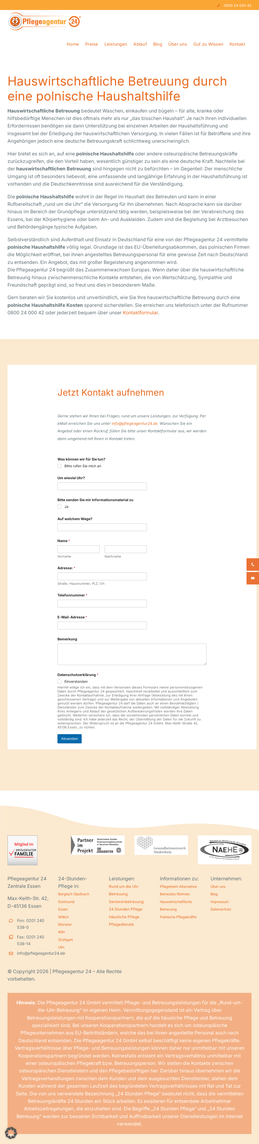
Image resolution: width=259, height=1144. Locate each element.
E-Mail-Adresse (72, 617)
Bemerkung (67, 639)
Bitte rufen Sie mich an (82, 466)
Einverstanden (76, 681)
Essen (63, 909)
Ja (66, 506)
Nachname (113, 556)
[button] (11, 1133)
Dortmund (66, 902)
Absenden (69, 738)
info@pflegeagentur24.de (135, 423)
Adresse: (66, 568)
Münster (65, 924)
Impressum (220, 902)
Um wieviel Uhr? (71, 478)
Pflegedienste (121, 924)
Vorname (64, 556)
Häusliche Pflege (124, 917)
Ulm (61, 947)
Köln (61, 932)
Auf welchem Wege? (74, 519)
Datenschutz (221, 909)
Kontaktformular (140, 313)
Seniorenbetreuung (126, 901)
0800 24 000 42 (238, 5)
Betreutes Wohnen (175, 894)
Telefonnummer (72, 595)
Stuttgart (65, 939)
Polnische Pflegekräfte (178, 917)
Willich (63, 917)
